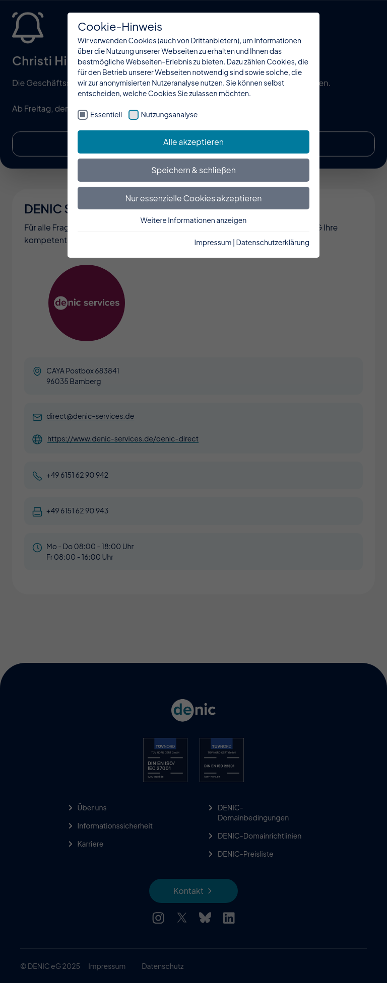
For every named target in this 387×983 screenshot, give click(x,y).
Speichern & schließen (193, 170)
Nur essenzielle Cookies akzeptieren (193, 198)
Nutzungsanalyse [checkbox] (169, 114)
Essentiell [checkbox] (106, 114)
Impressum (213, 242)
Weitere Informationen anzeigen (194, 219)
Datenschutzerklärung (272, 242)
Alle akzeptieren (193, 141)
